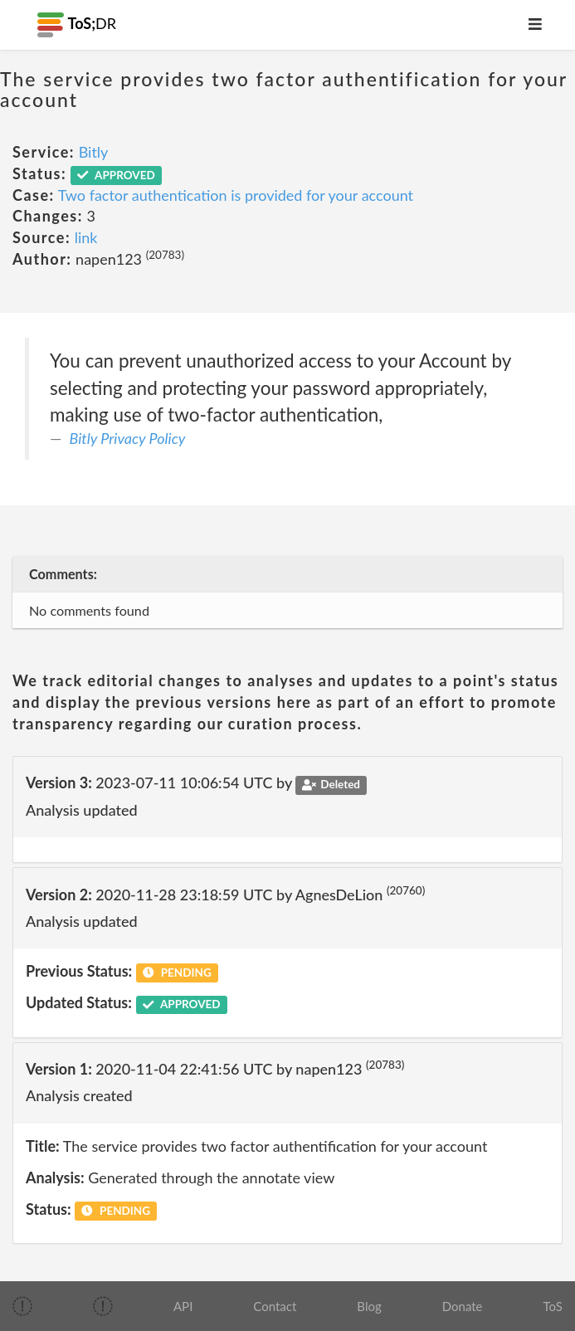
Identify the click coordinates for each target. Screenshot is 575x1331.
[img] (22, 1306)
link (86, 237)
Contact (274, 1306)
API (182, 1306)
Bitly (94, 152)
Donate (462, 1306)
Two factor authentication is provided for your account (235, 195)
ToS (553, 1306)
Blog (369, 1306)
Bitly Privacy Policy (128, 438)
